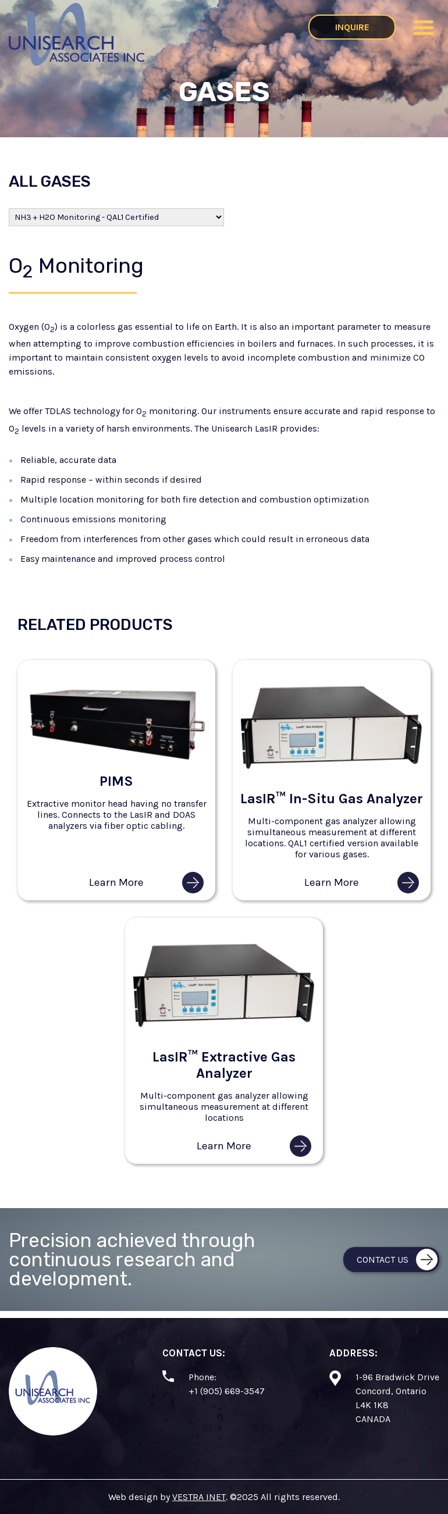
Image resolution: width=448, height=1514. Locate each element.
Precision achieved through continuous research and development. (132, 1260)
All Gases (50, 181)
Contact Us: (193, 1353)
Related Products (95, 624)
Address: (353, 1353)
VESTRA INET (199, 1496)
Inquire (352, 27)
